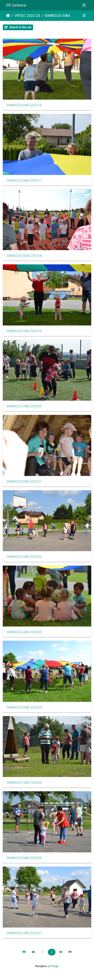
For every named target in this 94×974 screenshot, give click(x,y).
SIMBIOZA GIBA (57, 15)
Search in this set (18, 27)
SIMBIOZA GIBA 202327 (24, 933)
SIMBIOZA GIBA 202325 (24, 782)
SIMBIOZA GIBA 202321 (24, 481)
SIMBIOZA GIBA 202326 (24, 858)
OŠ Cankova (16, 5)
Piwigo (54, 966)
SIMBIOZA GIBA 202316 (24, 105)
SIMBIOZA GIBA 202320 (24, 406)
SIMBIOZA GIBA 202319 (24, 331)
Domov (8, 15)
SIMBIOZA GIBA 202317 (24, 180)
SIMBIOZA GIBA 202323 (24, 632)
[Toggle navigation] (84, 5)
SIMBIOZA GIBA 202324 (24, 707)
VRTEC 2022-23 (27, 15)
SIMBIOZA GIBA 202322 (24, 557)
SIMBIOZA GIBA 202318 (24, 256)
